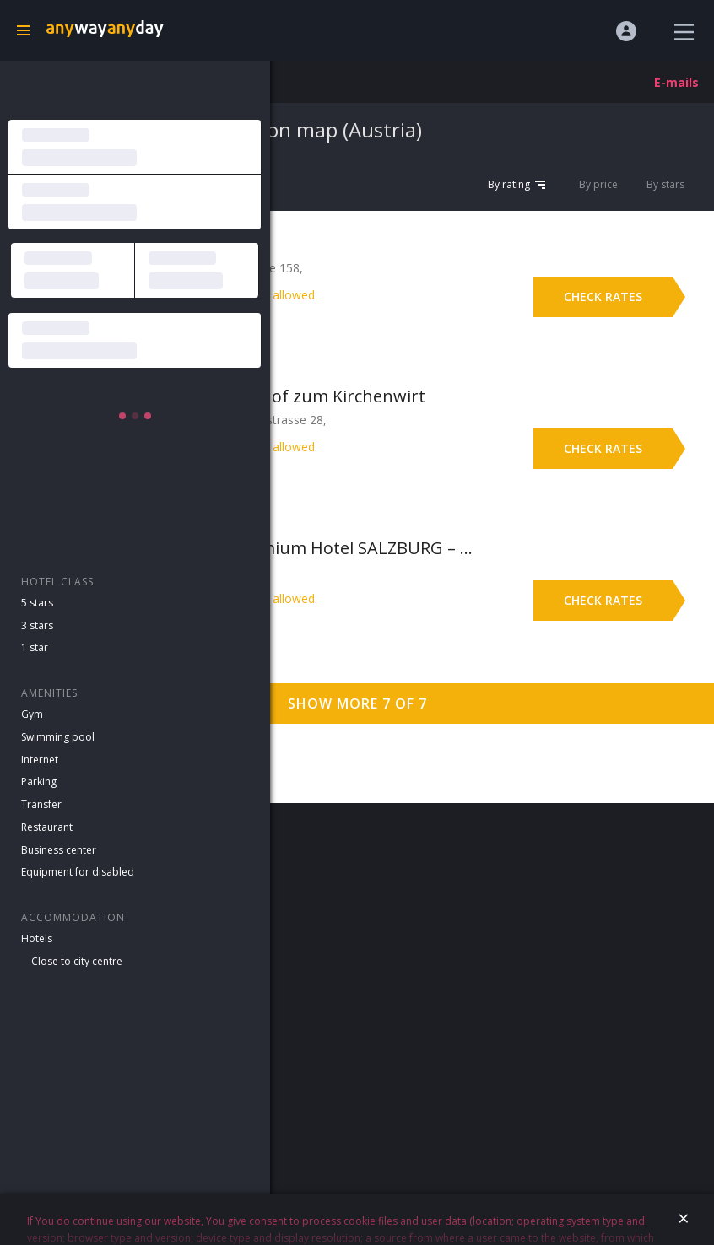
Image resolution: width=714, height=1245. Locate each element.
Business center (58, 850)
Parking (39, 781)
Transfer (41, 804)
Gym (32, 714)
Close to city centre (76, 961)
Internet (39, 759)
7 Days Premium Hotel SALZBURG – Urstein (326, 547)
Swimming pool (58, 737)
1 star (34, 647)
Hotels (36, 938)
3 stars (37, 625)
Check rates (603, 296)
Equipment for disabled (77, 872)
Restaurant (47, 827)
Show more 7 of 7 (357, 703)
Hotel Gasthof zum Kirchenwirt (300, 396)
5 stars (37, 603)
